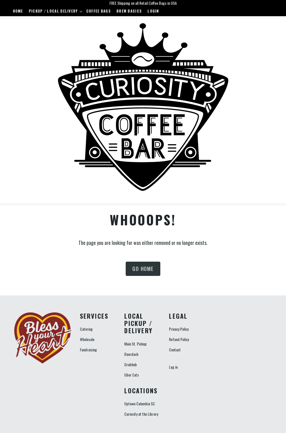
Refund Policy (179, 339)
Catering (86, 329)
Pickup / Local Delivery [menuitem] (54, 12)
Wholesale (87, 339)
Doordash (131, 354)
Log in (173, 367)
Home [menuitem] (18, 11)
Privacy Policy (179, 329)
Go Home (143, 268)
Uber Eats (131, 375)
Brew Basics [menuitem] (129, 11)
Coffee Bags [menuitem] (98, 11)
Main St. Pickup (135, 344)
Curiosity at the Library (141, 414)
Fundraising (88, 349)
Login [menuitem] (153, 11)
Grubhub (130, 364)
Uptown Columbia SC (139, 403)
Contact (175, 349)
